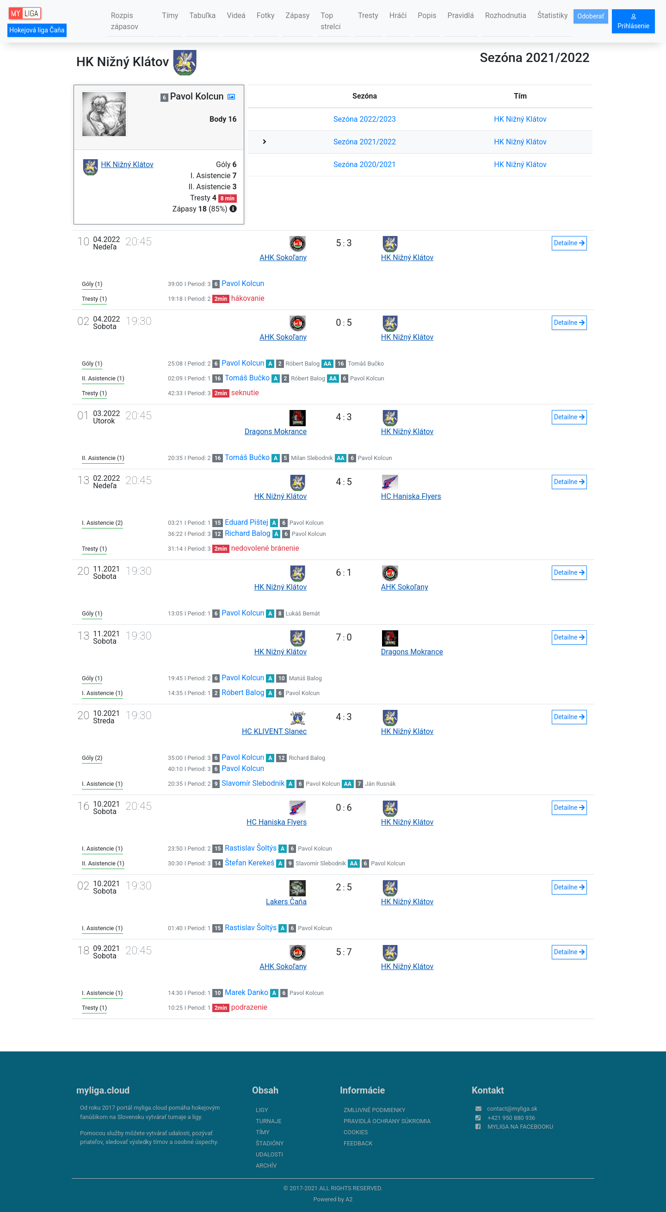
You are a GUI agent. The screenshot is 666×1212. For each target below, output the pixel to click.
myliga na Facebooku (520, 1126)
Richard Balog (248, 533)
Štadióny (270, 1143)
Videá (236, 15)
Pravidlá (461, 15)
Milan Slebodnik (312, 457)
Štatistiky (552, 15)
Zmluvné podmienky (374, 1109)
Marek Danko (246, 992)
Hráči (398, 15)
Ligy (262, 1109)
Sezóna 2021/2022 (364, 141)
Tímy (170, 15)
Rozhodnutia (505, 15)
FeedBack (358, 1143)
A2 (349, 1199)
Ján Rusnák (380, 783)
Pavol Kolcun (243, 283)
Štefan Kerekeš (249, 862)
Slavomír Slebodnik (253, 783)
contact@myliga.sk (512, 1108)
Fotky (266, 15)
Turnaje (269, 1121)
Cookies (356, 1132)
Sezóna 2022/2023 (364, 119)
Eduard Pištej (246, 522)
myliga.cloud (103, 1090)
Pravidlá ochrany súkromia (387, 1121)
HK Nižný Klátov (520, 119)
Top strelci (330, 21)
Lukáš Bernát (302, 613)
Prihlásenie (633, 22)
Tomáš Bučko (366, 363)
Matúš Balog (305, 678)
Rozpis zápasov (124, 21)
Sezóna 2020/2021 (364, 164)
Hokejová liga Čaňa (36, 30)
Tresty (368, 15)
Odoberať (591, 16)
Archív (266, 1165)
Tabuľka (202, 15)
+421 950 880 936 (511, 1117)
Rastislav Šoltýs (251, 848)
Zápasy (298, 15)
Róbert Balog (302, 363)
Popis (427, 15)
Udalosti (269, 1154)
